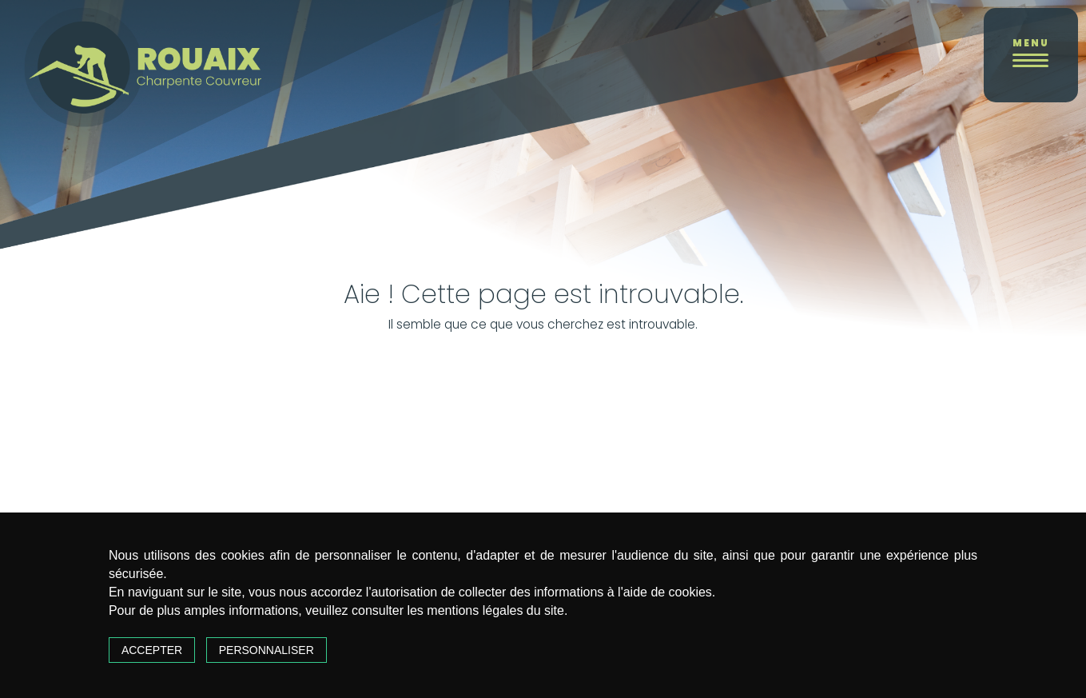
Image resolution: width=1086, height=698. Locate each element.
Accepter (151, 650)
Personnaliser (266, 650)
